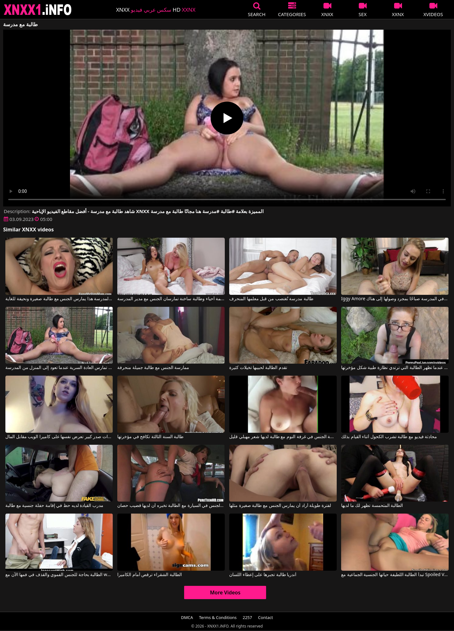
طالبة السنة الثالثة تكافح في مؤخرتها (150, 436)
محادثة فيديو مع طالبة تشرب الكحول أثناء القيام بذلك (389, 436)
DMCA (187, 617)
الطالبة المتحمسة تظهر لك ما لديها (372, 505)
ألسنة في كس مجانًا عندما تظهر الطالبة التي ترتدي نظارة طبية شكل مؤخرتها (395, 367)
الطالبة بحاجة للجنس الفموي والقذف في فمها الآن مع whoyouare (59, 574)
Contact (265, 617)
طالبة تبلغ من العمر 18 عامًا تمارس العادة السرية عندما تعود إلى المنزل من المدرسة (59, 367)
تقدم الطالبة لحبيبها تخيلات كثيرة (258, 367)
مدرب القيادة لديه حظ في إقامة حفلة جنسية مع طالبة (54, 505)
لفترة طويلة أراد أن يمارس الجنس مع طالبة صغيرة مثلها (280, 505)
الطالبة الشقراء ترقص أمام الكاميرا (149, 574)
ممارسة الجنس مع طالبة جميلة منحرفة (153, 367)
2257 (247, 617)
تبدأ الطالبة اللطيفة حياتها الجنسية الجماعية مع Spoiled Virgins (395, 574)
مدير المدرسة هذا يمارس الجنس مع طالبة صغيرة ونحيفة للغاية (59, 298)
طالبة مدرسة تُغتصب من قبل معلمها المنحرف (271, 298)
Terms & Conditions (217, 617)
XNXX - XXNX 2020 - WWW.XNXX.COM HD (38, 9)
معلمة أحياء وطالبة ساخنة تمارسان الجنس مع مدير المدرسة (171, 298)
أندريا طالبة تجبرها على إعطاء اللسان (262, 574)
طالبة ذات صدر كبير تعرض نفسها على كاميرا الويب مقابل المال (59, 436)
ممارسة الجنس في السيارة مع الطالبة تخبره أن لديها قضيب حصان (171, 505)
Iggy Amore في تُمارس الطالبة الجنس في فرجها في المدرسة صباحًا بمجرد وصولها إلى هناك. (395, 298)
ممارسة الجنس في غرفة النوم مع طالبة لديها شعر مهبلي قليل (283, 436)
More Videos (225, 592)
